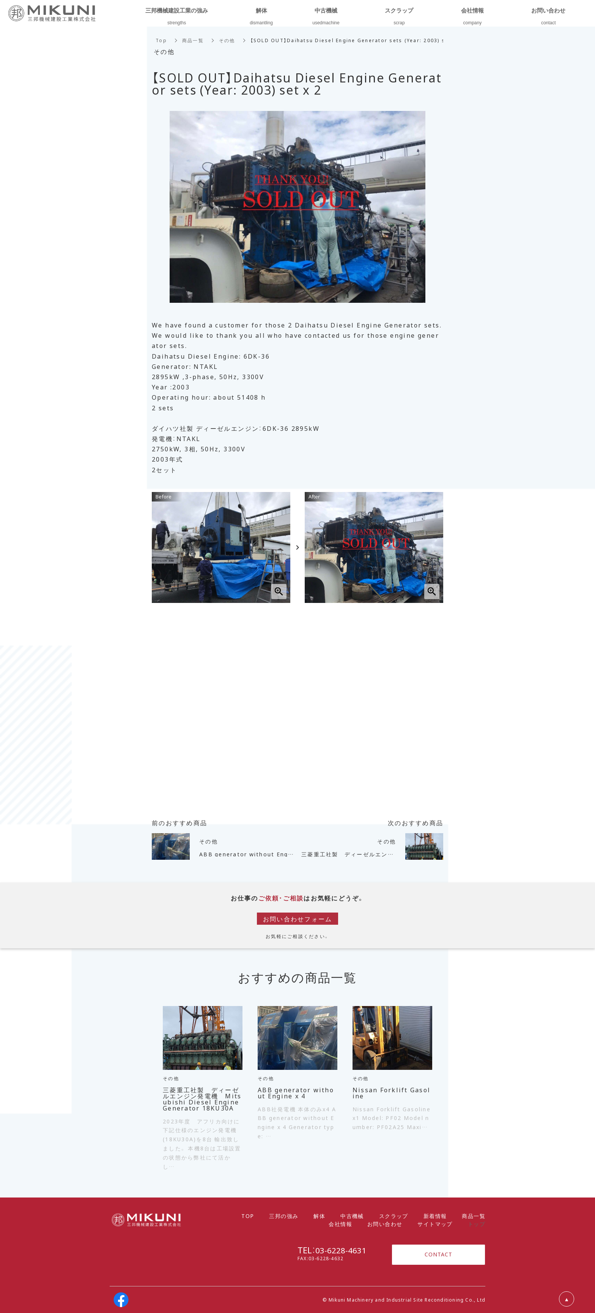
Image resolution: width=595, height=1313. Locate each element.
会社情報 (340, 1224)
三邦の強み (283, 1216)
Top (161, 40)
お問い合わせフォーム (297, 918)
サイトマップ (434, 1224)
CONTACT (438, 1254)
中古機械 (352, 1216)
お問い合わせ (384, 1224)
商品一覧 (193, 40)
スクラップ (393, 1216)
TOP (247, 1216)
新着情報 (435, 1216)
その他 (227, 40)
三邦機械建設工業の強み (176, 10)
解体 (319, 1216)
